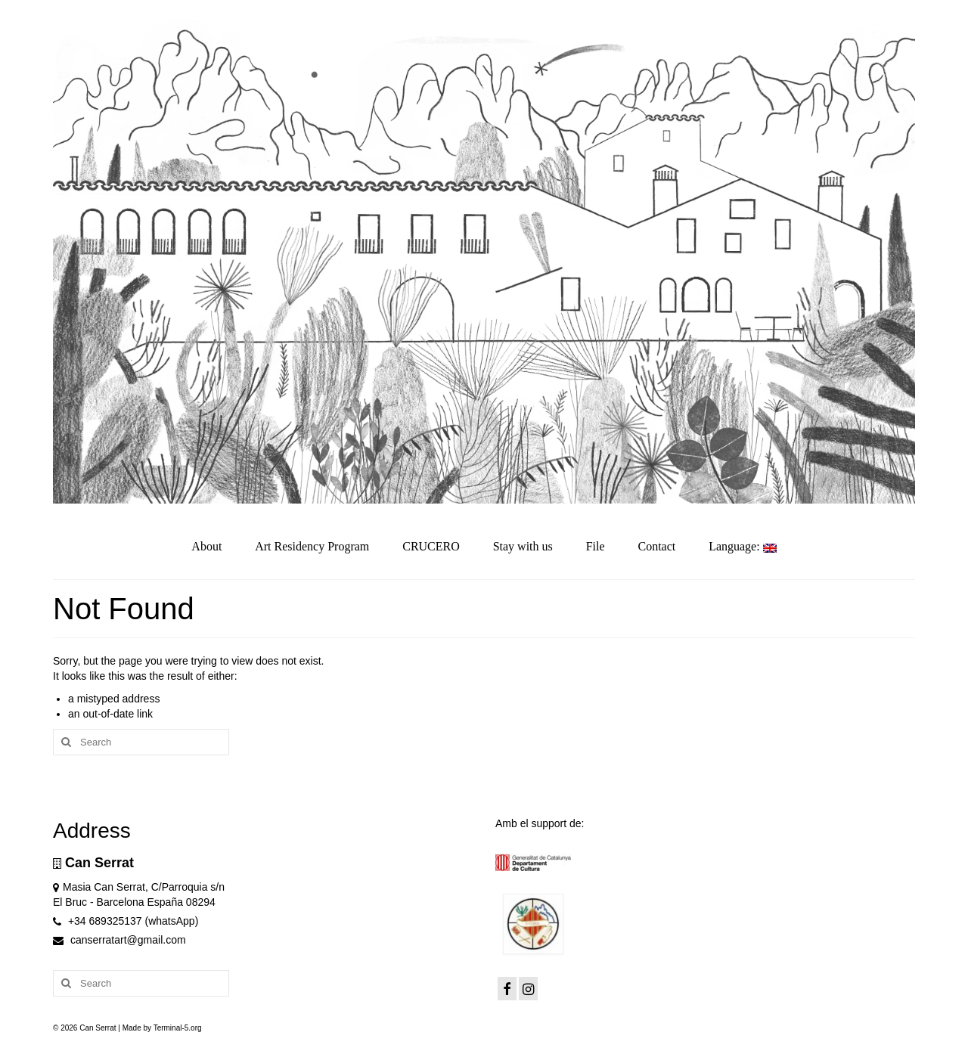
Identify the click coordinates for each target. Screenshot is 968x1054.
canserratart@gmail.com (119, 940)
